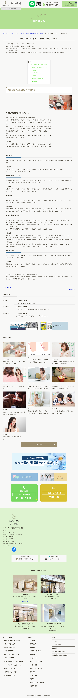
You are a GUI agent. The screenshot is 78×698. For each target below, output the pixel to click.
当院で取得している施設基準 (60, 655)
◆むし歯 (34, 70)
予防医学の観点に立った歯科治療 (14, 661)
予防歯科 (32, 640)
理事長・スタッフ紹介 (11, 672)
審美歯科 (32, 654)
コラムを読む (39, 445)
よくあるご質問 (56, 644)
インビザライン (34, 675)
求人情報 (54, 648)
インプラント (33, 658)
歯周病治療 (33, 644)
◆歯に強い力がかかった (37, 78)
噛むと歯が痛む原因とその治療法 (39, 64)
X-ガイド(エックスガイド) (12, 654)
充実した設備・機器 (10, 668)
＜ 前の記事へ (7, 287)
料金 (53, 637)
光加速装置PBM (9, 651)
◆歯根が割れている (36, 73)
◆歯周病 (34, 75)
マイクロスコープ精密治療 (37, 682)
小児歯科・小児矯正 (35, 651)
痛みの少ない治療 (10, 644)
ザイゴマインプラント (36, 661)
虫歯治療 (32, 647)
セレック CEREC (10, 658)
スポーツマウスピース (36, 668)
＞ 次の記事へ (71, 289)
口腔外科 (32, 679)
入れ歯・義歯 (33, 665)
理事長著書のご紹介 (10, 675)
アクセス (54, 641)
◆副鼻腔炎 (34, 81)
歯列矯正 (32, 672)
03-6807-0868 (25, 601)
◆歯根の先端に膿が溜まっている (39, 67)
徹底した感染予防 (10, 647)
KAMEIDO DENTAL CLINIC (37, 695)
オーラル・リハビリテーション (13, 665)
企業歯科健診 (33, 686)
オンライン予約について (59, 651)
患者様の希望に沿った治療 (12, 640)
